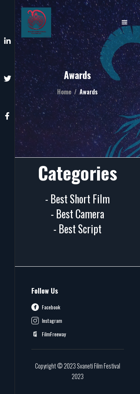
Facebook (51, 307)
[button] (125, 22)
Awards (89, 91)
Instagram (52, 320)
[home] (36, 22)
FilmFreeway (54, 334)
